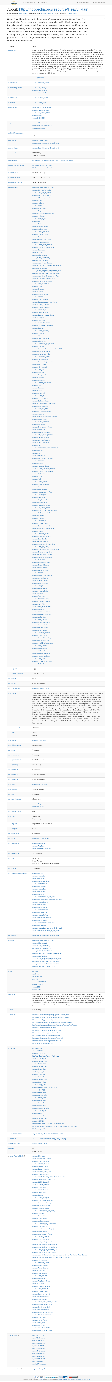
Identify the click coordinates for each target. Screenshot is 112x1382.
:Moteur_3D (38, 455)
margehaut (13, 833)
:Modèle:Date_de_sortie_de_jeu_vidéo (47, 928)
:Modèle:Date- (39, 889)
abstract (12, 50)
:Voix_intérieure (40, 583)
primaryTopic (15, 1369)
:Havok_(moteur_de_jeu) (43, 1229)
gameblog (13, 765)
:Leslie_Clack (39, 617)
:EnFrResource (38, 1356)
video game (23, 13)
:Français (38, 372)
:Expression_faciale (41, 357)
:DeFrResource (38, 1343)
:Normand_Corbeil (41, 83)
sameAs (11, 1048)
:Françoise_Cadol (40, 375)
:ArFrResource (38, 1346)
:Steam (37, 115)
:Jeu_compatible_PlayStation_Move (46, 271)
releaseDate (13, 153)
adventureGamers (15, 674)
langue (12, 804)
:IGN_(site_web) (40, 409)
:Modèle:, (38, 873)
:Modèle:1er (38, 876)
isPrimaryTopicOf (14, 1143)
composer (12, 83)
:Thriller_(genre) (40, 567)
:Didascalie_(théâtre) (41, 323)
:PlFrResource (38, 1361)
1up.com (12, 669)
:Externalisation (40, 359)
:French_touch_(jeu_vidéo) (43, 1211)
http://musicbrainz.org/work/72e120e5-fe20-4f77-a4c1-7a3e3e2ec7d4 (54, 1126)
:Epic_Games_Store (41, 107)
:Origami (37, 476)
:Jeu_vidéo (38, 424)
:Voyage (37, 586)
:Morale (37, 450)
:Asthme (37, 224)
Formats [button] (42, 2)
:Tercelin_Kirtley (40, 627)
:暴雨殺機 (38, 1121)
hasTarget (14, 1335)
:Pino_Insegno (39, 1276)
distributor (12, 107)
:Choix (37, 286)
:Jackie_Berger (39, 419)
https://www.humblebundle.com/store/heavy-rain (47, 1038)
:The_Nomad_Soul (41, 562)
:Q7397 (36, 987)
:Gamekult (38, 377)
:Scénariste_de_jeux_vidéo (43, 544)
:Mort (36, 453)
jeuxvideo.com (14, 799)
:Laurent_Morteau (40, 437)
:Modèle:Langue (40, 902)
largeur (12, 816)
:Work (35, 979)
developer (12, 98)
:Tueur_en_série (40, 570)
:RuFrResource (38, 1353)
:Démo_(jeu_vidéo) (41, 338)
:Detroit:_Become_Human (43, 315)
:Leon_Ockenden (40, 442)
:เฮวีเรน (37, 1113)
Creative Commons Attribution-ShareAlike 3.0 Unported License (73, 1379)
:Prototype (38, 515)
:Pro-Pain (38, 1283)
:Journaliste (38, 429)
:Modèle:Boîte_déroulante (43, 923)
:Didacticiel (38, 320)
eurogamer (13, 755)
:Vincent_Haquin (40, 580)
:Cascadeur (38, 250)
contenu (12, 693)
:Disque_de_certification (42, 325)
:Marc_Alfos (38, 604)
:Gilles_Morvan (39, 396)
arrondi (12, 683)
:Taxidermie (38, 560)
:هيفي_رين (38, 1053)
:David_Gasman (40, 312)
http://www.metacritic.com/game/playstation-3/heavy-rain (50, 1015)
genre (11, 123)
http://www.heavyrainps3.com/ (42, 168)
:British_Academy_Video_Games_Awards (48, 1177)
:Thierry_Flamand (40, 565)
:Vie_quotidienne (40, 578)
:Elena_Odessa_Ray (41, 638)
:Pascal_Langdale (40, 484)
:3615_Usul (38, 1156)
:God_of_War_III (40, 398)
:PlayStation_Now (40, 110)
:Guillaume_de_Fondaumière (44, 403)
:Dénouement (39, 341)
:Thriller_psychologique (42, 1312)
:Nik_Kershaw (39, 1260)
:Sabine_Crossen (40, 1296)
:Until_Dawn (39, 1317)
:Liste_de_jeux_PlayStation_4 (44, 1247)
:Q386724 (37, 984)
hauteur (12, 789)
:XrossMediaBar (40, 591)
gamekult (13, 769)
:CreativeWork (39, 982)
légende (12, 824)
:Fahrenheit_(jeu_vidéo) (42, 362)
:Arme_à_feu (39, 219)
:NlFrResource (38, 1340)
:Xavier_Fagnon (40, 588)
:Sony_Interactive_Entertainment (45, 143)
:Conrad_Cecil (39, 635)
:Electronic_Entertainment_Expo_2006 (47, 349)
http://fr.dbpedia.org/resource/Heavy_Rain (53, 9)
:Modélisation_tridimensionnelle (45, 448)
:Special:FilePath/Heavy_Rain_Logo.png (49, 1139)
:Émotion (37, 593)
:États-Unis (38, 596)
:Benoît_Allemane (40, 232)
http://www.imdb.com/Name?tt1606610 (44, 1028)
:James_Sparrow (40, 422)
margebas (13, 829)
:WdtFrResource (39, 1364)
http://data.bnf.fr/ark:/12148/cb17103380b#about (48, 1124)
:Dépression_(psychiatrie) (43, 344)
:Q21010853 (38, 128)
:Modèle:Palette (40, 910)
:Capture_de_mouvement (43, 247)
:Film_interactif (39, 123)
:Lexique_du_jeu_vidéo (42, 1242)
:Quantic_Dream (40, 98)
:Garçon (37, 385)
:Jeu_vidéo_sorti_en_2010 (43, 278)
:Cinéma (37, 291)
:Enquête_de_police (41, 354)
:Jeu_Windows (40, 268)
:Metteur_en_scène (41, 612)
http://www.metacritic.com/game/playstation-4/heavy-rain (50, 1017)
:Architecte (38, 216)
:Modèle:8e (38, 878)
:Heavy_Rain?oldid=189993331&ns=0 (47, 1134)
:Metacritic (38, 609)
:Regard (37, 531)
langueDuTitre (14, 811)
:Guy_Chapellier (40, 406)
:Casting (37, 252)
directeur (13, 740)
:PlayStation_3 (39, 88)
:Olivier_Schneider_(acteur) (43, 468)
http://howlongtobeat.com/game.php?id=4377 (47, 1041)
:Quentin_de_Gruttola (42, 661)
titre (11, 858)
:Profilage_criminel (41, 513)
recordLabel (13, 148)
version (12, 868)
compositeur (14, 688)
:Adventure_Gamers (41, 1158)
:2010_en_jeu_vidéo (41, 193)
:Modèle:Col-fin (40, 884)
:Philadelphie (39, 495)
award (11, 78)
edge (11, 750)
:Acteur (37, 200)
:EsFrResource (38, 1351)
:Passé (37, 487)
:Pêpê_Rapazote (40, 1289)
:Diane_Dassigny (40, 1197)
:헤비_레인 (38, 1090)
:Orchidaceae (39, 474)
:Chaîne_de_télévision (42, 281)
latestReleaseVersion (16, 133)
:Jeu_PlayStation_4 (41, 260)
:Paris (36, 479)
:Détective (38, 346)
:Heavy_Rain (37, 1048)
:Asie (36, 221)
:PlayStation (38, 497)
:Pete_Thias (38, 659)
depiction (12, 1139)
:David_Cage (39, 103)
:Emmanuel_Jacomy (41, 351)
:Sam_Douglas (39, 539)
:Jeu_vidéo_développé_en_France (46, 276)
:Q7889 (36, 989)
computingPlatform (15, 88)
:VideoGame (37, 976)
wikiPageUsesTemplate (17, 873)
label (10, 1010)
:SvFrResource (38, 1335)
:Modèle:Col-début (41, 881)
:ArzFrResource (38, 1348)
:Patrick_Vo (38, 1270)
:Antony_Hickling (40, 599)
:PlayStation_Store (41, 113)
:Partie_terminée (40, 482)
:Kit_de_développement (42, 435)
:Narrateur (38, 461)
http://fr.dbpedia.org (47, 13)
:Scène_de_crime (40, 541)
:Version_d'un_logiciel (42, 575)
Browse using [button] (29, 2)
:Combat (37, 297)
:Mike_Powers (39, 619)
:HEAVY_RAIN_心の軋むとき (44, 1087)
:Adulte (37, 206)
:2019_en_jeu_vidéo (41, 198)
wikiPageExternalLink (16, 165)
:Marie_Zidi (38, 1325)
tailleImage (13, 853)
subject (11, 940)
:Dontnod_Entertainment (42, 1200)
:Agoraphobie (39, 208)
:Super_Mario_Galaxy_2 (42, 554)
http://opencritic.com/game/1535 (42, 1043)
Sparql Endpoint (99, 2)
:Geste (37, 390)
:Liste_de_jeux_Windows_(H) (44, 1250)
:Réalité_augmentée (41, 536)
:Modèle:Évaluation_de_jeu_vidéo (46, 930)
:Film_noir (38, 370)
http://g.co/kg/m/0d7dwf (40, 1129)
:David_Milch (39, 1192)
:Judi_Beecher (39, 646)
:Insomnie (38, 414)
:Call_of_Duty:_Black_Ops (43, 1179)
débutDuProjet (14, 745)
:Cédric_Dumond (40, 304)
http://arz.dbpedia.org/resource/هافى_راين (45, 1056)
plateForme (13, 843)
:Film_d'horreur (39, 364)
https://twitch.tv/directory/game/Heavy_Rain (46, 1033)
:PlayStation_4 (39, 90)
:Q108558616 (38, 78)
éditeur (12, 935)
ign (11, 794)
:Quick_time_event (41, 526)
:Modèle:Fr (38, 894)
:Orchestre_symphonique (43, 471)
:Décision (38, 333)
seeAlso (12, 1015)
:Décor (37, 336)
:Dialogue (38, 317)
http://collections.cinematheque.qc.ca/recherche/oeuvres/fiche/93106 (54, 1025)
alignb (12, 678)
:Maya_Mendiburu (40, 648)
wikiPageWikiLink (15, 187)
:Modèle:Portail (39, 912)
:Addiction (38, 203)
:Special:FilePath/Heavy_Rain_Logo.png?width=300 (52, 160)
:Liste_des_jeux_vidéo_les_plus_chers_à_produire (51, 1257)
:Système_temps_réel (42, 557)
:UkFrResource (38, 1338)
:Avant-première (40, 226)
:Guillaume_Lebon (41, 401)
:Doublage (38, 328)
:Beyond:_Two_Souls (41, 239)
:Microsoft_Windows (41, 93)
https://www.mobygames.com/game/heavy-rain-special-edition (52, 1022)
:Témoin (37, 573)
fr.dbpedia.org (72, 13)
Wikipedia (41, 1379)
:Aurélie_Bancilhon (41, 622)
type (10, 971)
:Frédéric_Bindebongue (42, 643)
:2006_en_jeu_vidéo (41, 190)
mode (11, 838)
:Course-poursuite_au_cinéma (44, 302)
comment (12, 994)
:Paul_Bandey (39, 489)
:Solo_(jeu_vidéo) (40, 547)
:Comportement (40, 299)
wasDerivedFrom (15, 1134)
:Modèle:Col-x (39, 925)
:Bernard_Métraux (40, 237)
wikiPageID (13, 173)
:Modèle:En (38, 891)
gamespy (13, 779)
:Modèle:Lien (39, 904)
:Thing (35, 971)
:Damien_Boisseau (41, 307)
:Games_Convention (41, 383)
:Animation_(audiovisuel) (43, 213)
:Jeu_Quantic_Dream (42, 263)
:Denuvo (37, 1195)
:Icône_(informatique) (41, 411)
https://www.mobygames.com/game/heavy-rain (47, 1020)
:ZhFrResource (38, 1359)
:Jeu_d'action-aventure (42, 125)
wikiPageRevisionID (15, 182)
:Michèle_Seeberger (41, 653)
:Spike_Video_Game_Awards (44, 1302)
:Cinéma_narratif (40, 294)
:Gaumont (38, 388)
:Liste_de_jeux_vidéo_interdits (44, 1252)
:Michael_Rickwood (41, 651)
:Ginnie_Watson (40, 630)
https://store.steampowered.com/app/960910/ (47, 1030)
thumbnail (12, 160)
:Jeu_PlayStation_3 (41, 258)
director (11, 103)
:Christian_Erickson (41, 601)
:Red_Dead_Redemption (43, 528)
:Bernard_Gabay (40, 234)
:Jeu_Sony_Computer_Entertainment (47, 265)
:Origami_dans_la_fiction (43, 187)
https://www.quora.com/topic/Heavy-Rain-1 (46, 1035)
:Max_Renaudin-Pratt (41, 606)
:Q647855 (37, 1051)
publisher (12, 140)
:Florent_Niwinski (40, 640)
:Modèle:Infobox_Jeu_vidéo (44, 897)
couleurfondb (14, 728)
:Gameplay (38, 380)
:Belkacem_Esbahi (41, 633)
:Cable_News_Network (42, 245)
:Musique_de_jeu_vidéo (42, 458)
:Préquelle (38, 518)
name (11, 1148)
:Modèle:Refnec (40, 915)
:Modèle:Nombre (40, 907)
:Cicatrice (38, 289)
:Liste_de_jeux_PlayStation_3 (44, 1244)
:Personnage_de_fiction (42, 492)
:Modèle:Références (41, 917)
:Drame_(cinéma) (40, 330)
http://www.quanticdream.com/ (42, 165)
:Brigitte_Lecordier (41, 242)
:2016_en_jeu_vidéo (41, 195)
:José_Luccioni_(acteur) (42, 427)
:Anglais (37, 211)
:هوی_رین (38, 1071)
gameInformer (14, 760)
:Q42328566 (38, 118)
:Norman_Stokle (40, 625)
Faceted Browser (83, 2)
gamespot (13, 774)
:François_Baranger (41, 1205)
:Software (36, 974)
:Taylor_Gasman (40, 664)
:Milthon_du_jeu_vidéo (42, 1330)
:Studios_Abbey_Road (42, 552)
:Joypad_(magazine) (41, 432)
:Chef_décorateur (40, 284)
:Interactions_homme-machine (44, 416)
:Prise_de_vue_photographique (45, 510)
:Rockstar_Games (40, 534)
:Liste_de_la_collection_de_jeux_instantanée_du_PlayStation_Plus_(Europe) (59, 1255)
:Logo (36, 445)
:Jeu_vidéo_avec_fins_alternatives (46, 273)
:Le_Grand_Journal (41, 440)
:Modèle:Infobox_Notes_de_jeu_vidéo (47, 899)
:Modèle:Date (39, 886)
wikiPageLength (14, 178)
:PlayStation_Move (41, 505)
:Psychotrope (39, 521)
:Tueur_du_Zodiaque (41, 1315)
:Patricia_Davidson (41, 656)
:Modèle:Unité (39, 920)
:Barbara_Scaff (39, 229)
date (11, 733)
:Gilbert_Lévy (39, 393)
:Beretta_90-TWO (40, 1164)
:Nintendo (38, 463)
